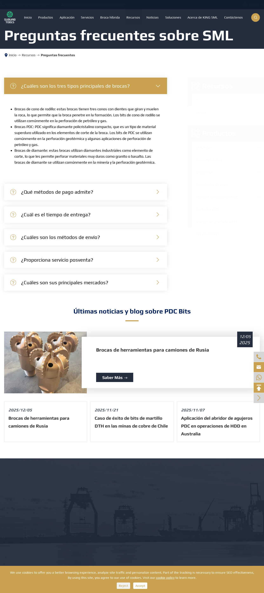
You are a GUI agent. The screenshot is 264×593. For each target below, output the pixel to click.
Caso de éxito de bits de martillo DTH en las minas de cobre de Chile (131, 422)
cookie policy (165, 578)
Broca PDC (201, 172)
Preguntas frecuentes (58, 55)
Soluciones (173, 17)
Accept (140, 586)
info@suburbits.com (114, 5)
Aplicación (67, 17)
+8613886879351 (40, 5)
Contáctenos (233, 17)
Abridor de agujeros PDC (213, 197)
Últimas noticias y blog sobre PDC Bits (132, 311)
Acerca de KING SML (202, 17)
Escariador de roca (208, 184)
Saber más (114, 377)
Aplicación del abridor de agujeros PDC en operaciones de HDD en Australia (217, 425)
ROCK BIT (200, 147)
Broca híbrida (110, 17)
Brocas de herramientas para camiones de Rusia (152, 350)
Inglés (249, 5)
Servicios (87, 17)
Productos (45, 17)
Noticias (152, 17)
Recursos (133, 17)
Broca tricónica (205, 160)
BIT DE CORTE (204, 234)
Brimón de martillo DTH (212, 221)
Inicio (28, 17)
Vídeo (197, 112)
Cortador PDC (203, 209)
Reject (123, 586)
